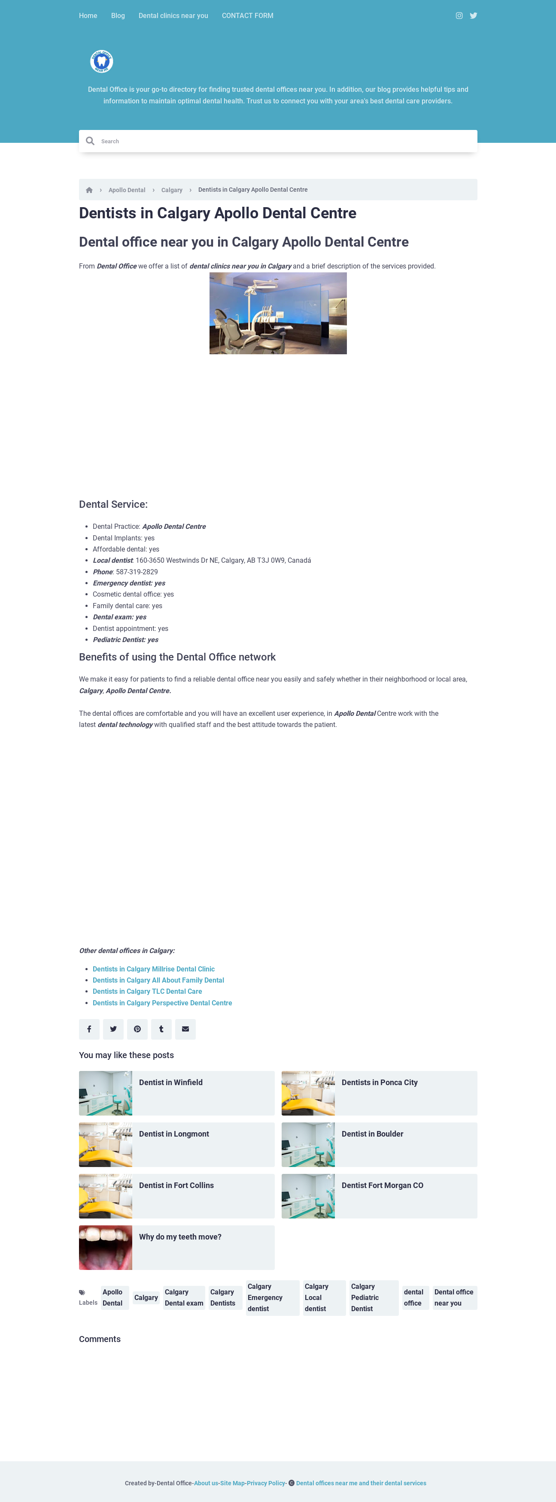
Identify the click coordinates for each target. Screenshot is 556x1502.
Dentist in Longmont (174, 1133)
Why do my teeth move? (180, 1236)
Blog (118, 16)
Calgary (171, 190)
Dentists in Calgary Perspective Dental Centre (162, 1003)
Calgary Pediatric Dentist (365, 1297)
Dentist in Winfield (171, 1082)
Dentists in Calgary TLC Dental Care (147, 991)
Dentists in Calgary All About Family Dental (158, 980)
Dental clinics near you (173, 16)
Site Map (232, 1483)
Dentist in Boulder (373, 1133)
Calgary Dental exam (184, 1297)
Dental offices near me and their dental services (361, 1483)
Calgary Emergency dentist (265, 1297)
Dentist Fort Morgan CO (382, 1185)
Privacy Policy (266, 1483)
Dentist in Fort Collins (176, 1185)
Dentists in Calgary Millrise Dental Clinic (154, 969)
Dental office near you (454, 1297)
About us (206, 1483)
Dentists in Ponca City (380, 1082)
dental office (413, 1297)
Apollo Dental (127, 190)
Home (88, 16)
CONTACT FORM (247, 16)
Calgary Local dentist (316, 1297)
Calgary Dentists (222, 1297)
